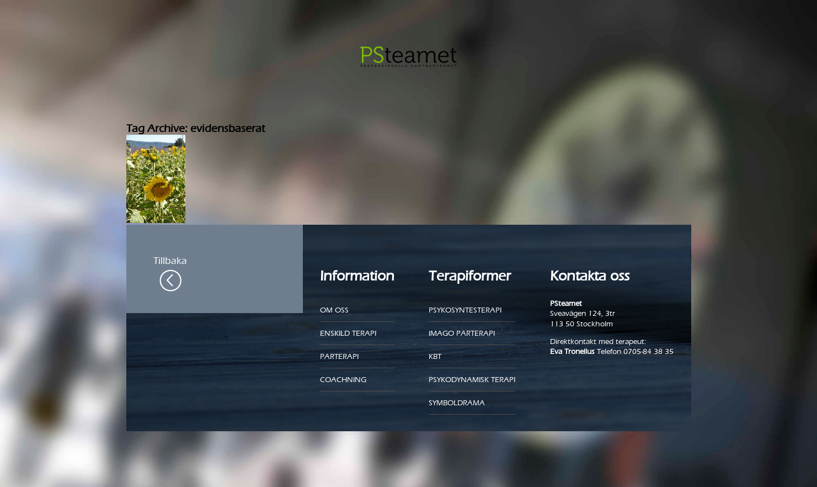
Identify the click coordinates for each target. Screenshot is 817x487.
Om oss (334, 310)
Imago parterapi (462, 333)
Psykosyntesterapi (465, 310)
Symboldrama (457, 402)
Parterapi (339, 356)
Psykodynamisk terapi (472, 379)
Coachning (343, 379)
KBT (435, 356)
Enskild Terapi (348, 333)
